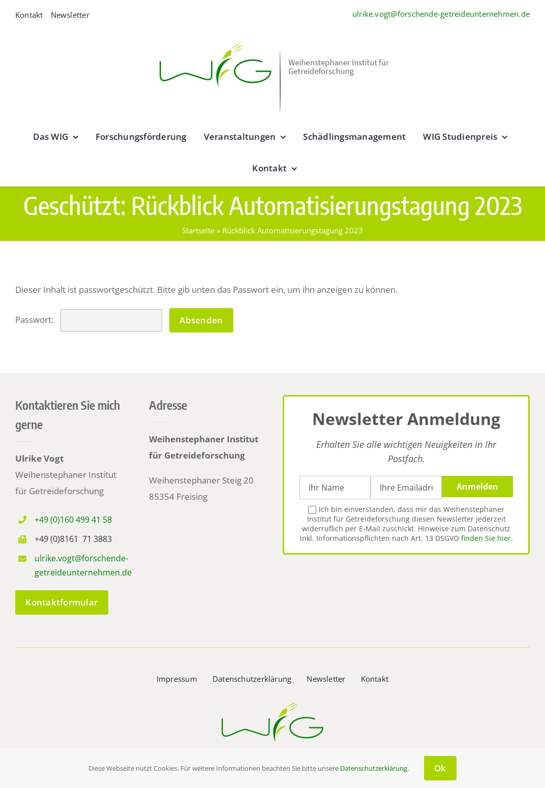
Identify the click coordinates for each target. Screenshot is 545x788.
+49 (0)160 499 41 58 (73, 519)
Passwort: (88, 319)
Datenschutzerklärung (373, 768)
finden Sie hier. (487, 538)
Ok (440, 768)
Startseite (198, 230)
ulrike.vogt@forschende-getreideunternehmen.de (441, 14)
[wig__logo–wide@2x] (272, 41)
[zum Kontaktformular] (61, 602)
